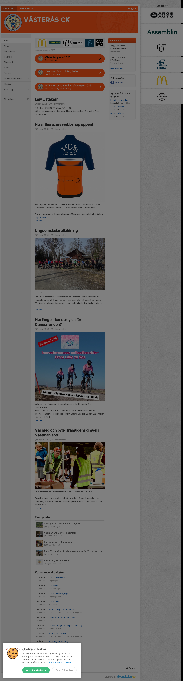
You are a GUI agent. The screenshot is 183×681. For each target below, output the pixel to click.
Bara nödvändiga (64, 670)
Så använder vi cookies (59, 662)
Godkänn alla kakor (36, 670)
